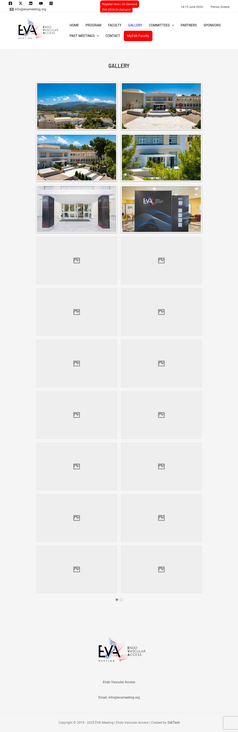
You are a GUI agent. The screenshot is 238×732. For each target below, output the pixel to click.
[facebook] (11, 3)
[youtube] (41, 3)
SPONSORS (212, 25)
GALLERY (135, 25)
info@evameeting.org (124, 697)
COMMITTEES (161, 25)
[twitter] (21, 3)
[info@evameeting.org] (28, 9)
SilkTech (173, 723)
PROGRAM (93, 25)
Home (74, 25)
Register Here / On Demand (119, 4)
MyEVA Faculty (138, 36)
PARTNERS (189, 25)
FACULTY (114, 25)
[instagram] (51, 3)
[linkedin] (31, 3)
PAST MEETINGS (84, 36)
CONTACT (113, 36)
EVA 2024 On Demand (116, 9)
